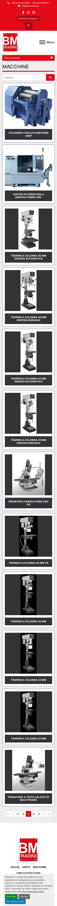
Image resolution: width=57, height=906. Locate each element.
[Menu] (42, 42)
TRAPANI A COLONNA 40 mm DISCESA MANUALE (28, 319)
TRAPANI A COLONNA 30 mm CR (28, 562)
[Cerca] (24, 77)
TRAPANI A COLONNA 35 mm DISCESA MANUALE (28, 441)
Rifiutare (24, 896)
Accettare (11, 896)
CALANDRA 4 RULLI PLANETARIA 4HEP (28, 134)
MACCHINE (39, 867)
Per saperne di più (15, 901)
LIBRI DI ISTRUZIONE (28, 873)
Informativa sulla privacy (32, 891)
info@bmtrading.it (30, 6)
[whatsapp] (28, 12)
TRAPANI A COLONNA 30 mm (28, 621)
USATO (26, 867)
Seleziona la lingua (27, 18)
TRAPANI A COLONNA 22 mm (28, 679)
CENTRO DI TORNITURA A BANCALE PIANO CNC (28, 196)
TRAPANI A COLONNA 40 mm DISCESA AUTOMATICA (28, 257)
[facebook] (23, 12)
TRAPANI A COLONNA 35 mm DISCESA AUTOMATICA (28, 380)
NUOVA (15, 867)
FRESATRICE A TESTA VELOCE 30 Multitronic (28, 798)
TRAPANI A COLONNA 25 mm (28, 738)
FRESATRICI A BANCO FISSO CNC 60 (28, 503)
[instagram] (33, 12)
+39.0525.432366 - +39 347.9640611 (30, 3)
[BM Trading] (28, 849)
